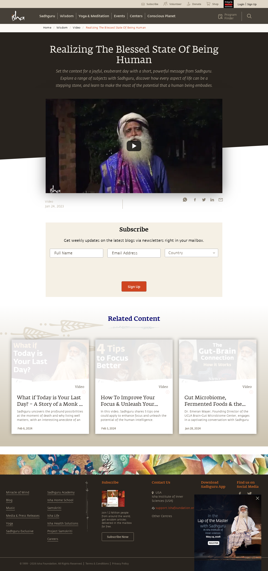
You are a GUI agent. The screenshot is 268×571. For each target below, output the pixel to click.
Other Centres (162, 516)
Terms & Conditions (97, 563)
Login (241, 4)
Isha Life (53, 515)
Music (10, 508)
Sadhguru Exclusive (20, 531)
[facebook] (195, 200)
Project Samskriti (59, 531)
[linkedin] (212, 201)
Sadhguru (47, 16)
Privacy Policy (120, 563)
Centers (136, 16)
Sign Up (251, 4)
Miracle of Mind (17, 492)
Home (47, 27)
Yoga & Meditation (94, 16)
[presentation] (134, 269)
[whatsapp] (185, 201)
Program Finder (230, 16)
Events (119, 16)
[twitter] (204, 201)
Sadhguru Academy (61, 492)
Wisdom (67, 16)
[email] (221, 201)
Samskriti (54, 508)
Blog (9, 500)
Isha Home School (60, 500)
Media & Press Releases (23, 515)
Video (76, 27)
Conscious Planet (161, 16)
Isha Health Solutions (62, 523)
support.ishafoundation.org (176, 508)
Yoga (9, 523)
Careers (52, 539)
